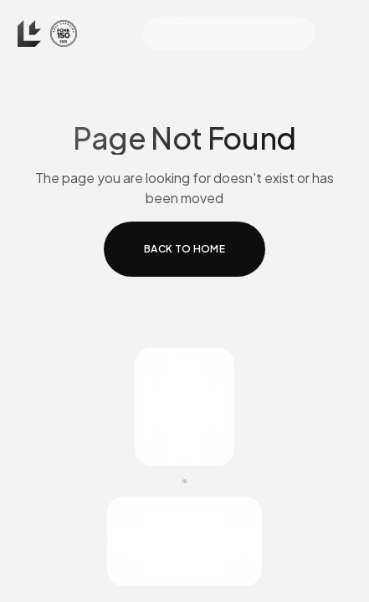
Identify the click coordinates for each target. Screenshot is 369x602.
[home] (47, 33)
